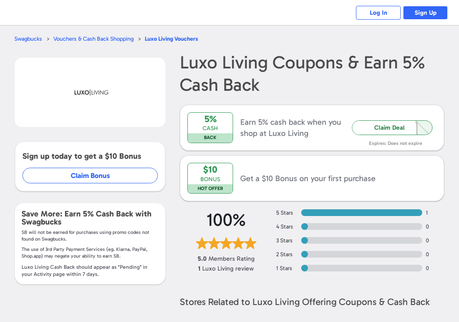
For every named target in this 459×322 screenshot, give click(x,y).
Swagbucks (28, 38)
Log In (378, 13)
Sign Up (426, 13)
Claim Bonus (90, 175)
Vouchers (171, 38)
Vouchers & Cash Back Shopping (93, 38)
